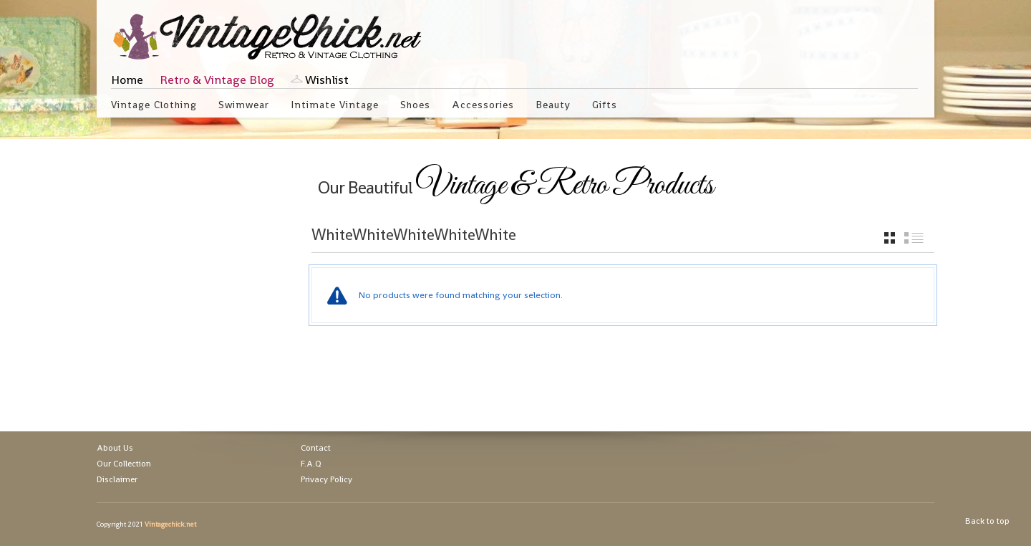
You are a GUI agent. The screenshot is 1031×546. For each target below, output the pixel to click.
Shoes (415, 104)
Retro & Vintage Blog (217, 79)
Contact (316, 448)
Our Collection (124, 463)
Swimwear (243, 104)
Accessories (483, 104)
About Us (115, 448)
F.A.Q (311, 463)
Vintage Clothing (154, 104)
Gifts (604, 104)
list (914, 238)
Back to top (987, 521)
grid (889, 238)
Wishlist (327, 79)
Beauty (553, 104)
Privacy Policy (326, 479)
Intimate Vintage (335, 104)
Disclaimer (117, 479)
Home (127, 79)
